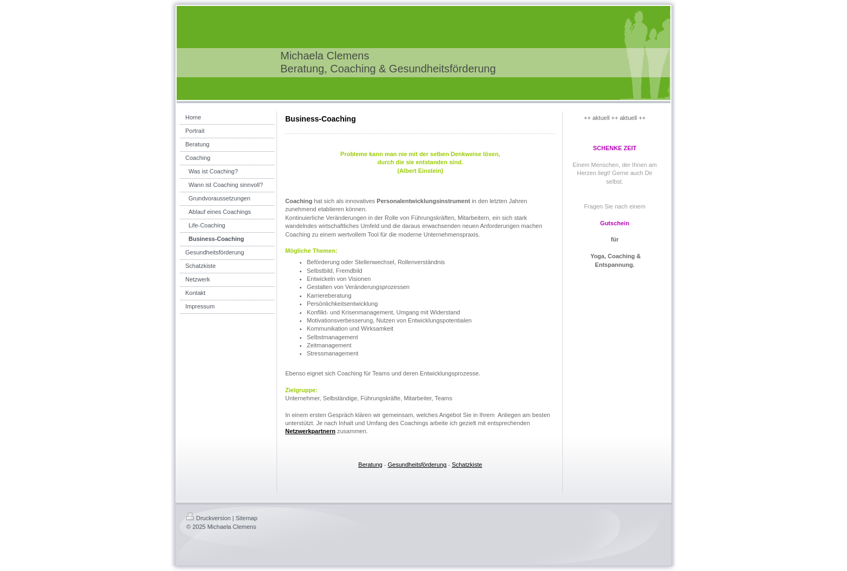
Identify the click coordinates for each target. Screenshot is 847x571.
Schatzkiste (467, 464)
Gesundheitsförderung (417, 464)
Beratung (370, 464)
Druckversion (208, 518)
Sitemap (246, 518)
